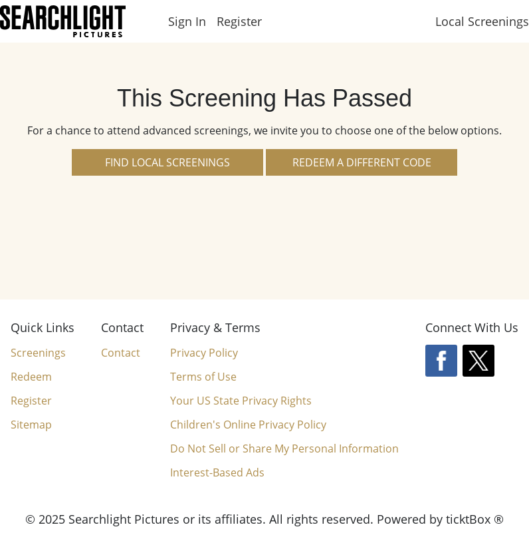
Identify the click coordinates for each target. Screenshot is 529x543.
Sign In (187, 21)
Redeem (31, 376)
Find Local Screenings (167, 162)
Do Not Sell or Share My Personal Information (284, 449)
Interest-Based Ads (217, 472)
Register (239, 21)
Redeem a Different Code (361, 162)
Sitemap (31, 424)
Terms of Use (203, 376)
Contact (120, 352)
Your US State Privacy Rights (241, 400)
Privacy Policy (204, 352)
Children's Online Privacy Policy (248, 424)
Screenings (38, 352)
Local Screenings (482, 21)
